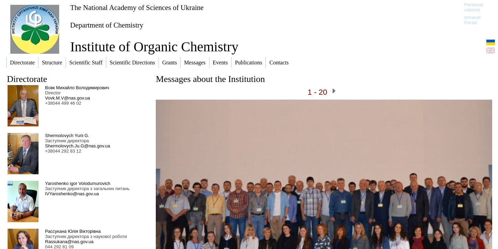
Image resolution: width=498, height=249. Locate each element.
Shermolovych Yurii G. (67, 135)
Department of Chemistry (106, 25)
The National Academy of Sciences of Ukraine (137, 7)
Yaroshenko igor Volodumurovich (77, 183)
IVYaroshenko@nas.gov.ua (72, 193)
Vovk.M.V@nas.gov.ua (67, 98)
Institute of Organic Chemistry (154, 46)
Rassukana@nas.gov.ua (69, 241)
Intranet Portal (472, 20)
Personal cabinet (473, 7)
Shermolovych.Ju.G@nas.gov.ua (77, 145)
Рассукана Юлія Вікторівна (73, 231)
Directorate (27, 79)
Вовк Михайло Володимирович (77, 87)
